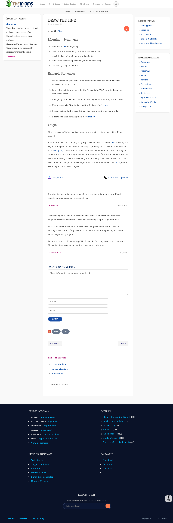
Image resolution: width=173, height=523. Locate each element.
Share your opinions (118, 177)
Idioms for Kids (38, 472)
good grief (46, 429)
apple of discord (111, 438)
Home (42, 4)
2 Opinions (58, 177)
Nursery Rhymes (39, 481)
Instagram (108, 464)
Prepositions (146, 84)
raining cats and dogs (114, 421)
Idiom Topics (70, 4)
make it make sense (149, 38)
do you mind (53, 421)
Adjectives (145, 62)
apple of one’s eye (48, 438)
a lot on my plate (50, 434)
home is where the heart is (116, 442)
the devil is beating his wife (117, 417)
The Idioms (162, 519)
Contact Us (23, 519)
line (60, 31)
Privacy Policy (38, 519)
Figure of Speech (148, 97)
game (105, 105)
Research (35, 468)
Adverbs (144, 79)
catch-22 (107, 429)
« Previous (54, 343)
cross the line (59, 364)
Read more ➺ (12, 56)
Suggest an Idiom (40, 464)
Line (65, 331)
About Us (11, 519)
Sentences (145, 93)
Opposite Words (148, 102)
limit (64, 46)
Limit (56, 331)
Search (108, 4)
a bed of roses (110, 433)
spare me (145, 30)
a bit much (57, 373)
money (91, 116)
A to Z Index (54, 4)
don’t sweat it (147, 34)
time (113, 142)
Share (168, 499)
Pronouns (145, 71)
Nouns (144, 66)
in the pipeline (60, 368)
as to (117, 162)
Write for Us (37, 460)
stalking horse (48, 417)
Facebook (108, 460)
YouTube (107, 468)
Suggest (97, 4)
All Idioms (84, 4)
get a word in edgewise (151, 43)
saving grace (146, 25)
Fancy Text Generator (42, 476)
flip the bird (50, 425)
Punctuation (146, 88)
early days (59, 150)
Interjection (146, 106)
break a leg (109, 425)
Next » (123, 343)
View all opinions (39, 442)
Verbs (143, 75)
